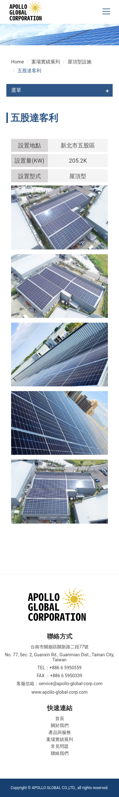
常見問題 (60, 746)
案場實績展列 (45, 62)
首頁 (59, 718)
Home (17, 62)
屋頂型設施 (79, 62)
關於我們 (60, 725)
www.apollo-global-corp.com (59, 692)
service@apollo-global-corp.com (70, 683)
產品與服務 (60, 732)
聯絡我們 (60, 753)
